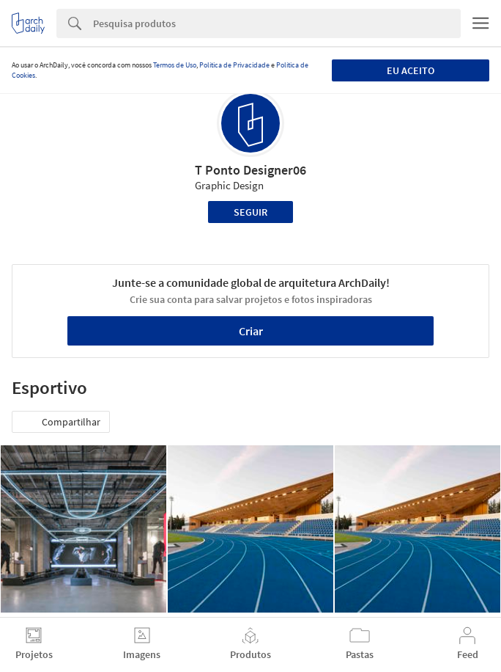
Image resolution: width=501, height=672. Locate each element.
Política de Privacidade (234, 65)
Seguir (250, 212)
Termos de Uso (174, 65)
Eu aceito (410, 70)
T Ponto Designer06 (250, 169)
